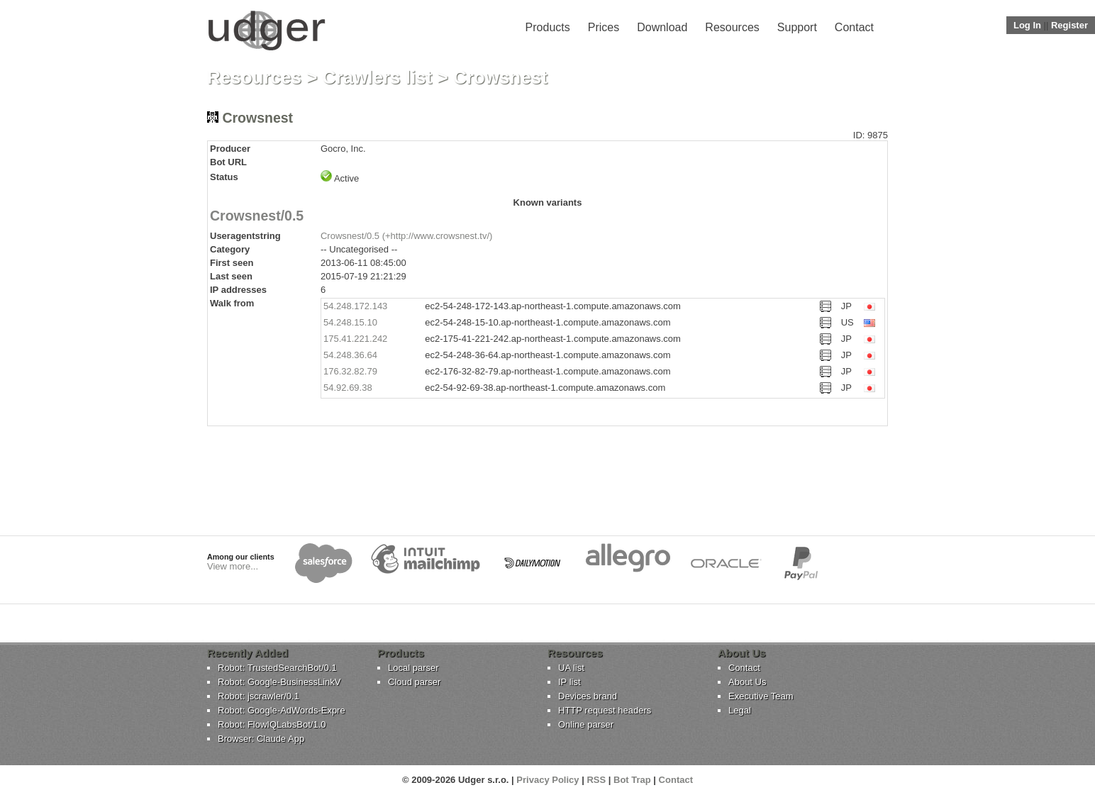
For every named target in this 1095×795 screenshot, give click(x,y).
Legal (739, 710)
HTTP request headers (604, 710)
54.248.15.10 (350, 322)
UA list (571, 667)
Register (1069, 25)
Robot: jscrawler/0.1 (258, 696)
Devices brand (587, 696)
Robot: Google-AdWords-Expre (281, 710)
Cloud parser (414, 682)
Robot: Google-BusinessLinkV (279, 682)
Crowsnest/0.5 (257, 215)
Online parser (585, 724)
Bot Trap (632, 779)
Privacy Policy (547, 779)
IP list (569, 682)
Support (797, 27)
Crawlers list (378, 77)
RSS (596, 779)
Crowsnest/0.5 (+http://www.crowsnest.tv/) (406, 235)
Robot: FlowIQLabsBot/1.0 (272, 724)
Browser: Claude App (261, 738)
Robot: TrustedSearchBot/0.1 (277, 667)
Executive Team (761, 696)
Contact (854, 27)
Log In (1027, 25)
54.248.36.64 (350, 355)
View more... (232, 566)
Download (662, 27)
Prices (603, 27)
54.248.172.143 (355, 306)
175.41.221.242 (355, 338)
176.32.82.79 (350, 371)
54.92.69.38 (347, 387)
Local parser (413, 667)
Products (548, 27)
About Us (747, 682)
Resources (732, 27)
